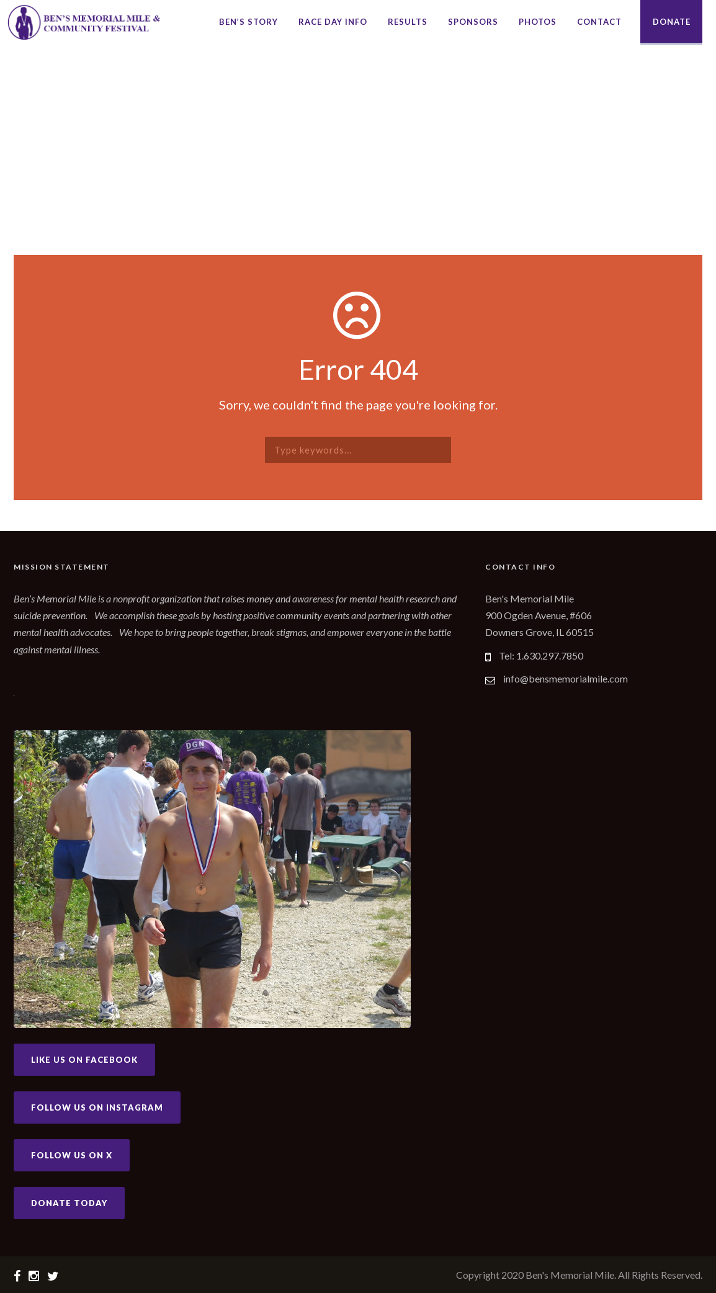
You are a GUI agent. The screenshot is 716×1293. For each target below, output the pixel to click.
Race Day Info (332, 22)
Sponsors (473, 22)
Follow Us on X (71, 1155)
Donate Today (69, 1203)
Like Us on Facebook (84, 1060)
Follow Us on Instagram (97, 1107)
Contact (599, 22)
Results (407, 22)
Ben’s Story (248, 22)
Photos (538, 22)
